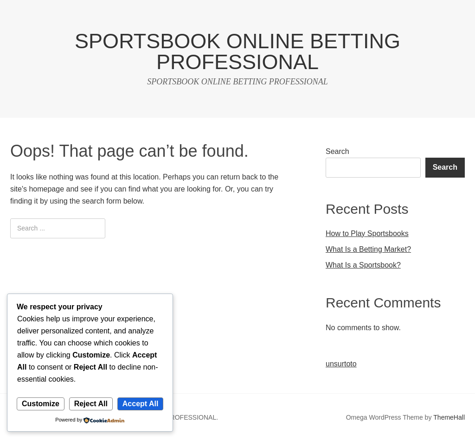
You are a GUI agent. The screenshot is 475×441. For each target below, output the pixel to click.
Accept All (140, 404)
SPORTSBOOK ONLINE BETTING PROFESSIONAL (237, 51)
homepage (46, 189)
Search (337, 151)
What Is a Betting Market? (368, 249)
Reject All (91, 404)
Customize (40, 404)
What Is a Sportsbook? (363, 265)
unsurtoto (341, 364)
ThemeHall (449, 417)
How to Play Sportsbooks (367, 233)
